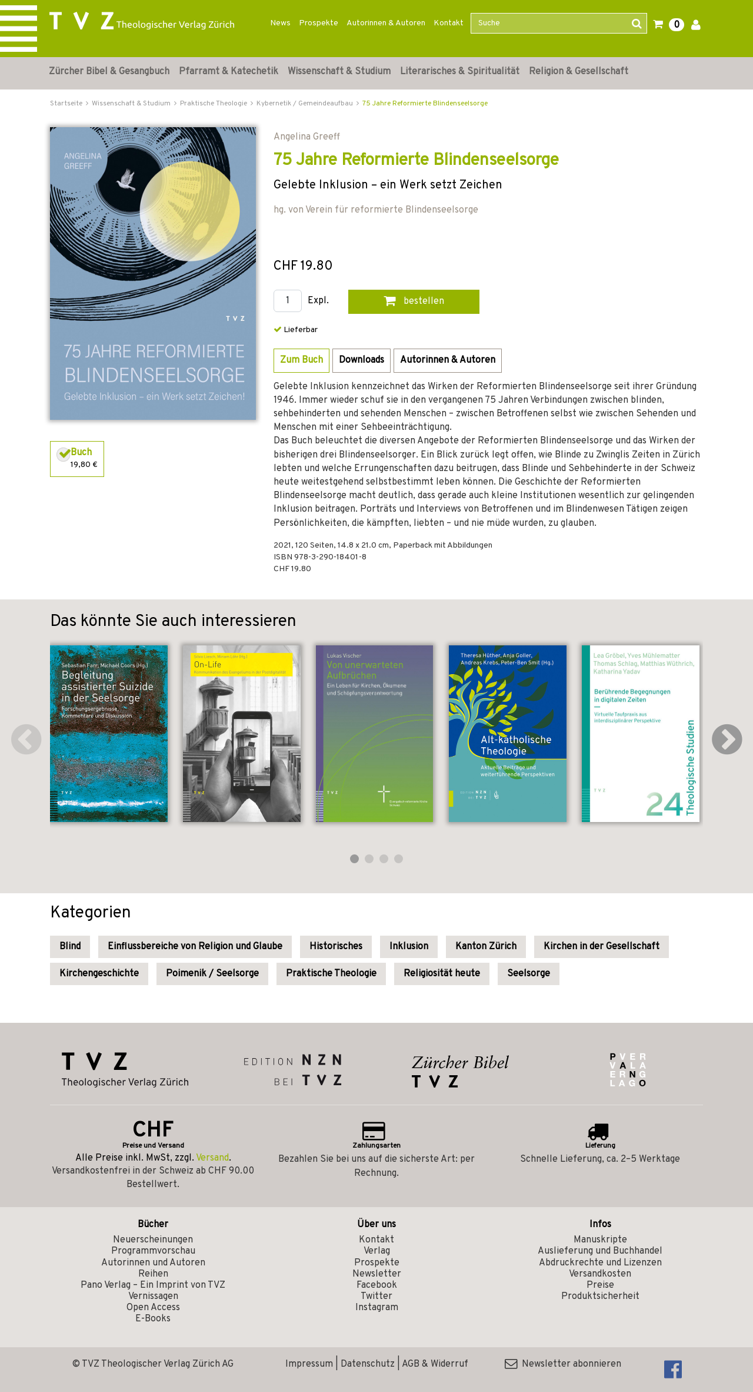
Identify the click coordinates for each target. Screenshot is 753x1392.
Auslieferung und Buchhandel (600, 1251)
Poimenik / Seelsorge (212, 974)
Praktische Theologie (331, 974)
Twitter (376, 1296)
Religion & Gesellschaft (578, 72)
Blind (70, 947)
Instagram (376, 1308)
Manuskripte (600, 1240)
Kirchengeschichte (99, 974)
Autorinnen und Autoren (153, 1263)
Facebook (376, 1285)
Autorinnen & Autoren (385, 23)
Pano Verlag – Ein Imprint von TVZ (153, 1285)
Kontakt (449, 23)
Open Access (153, 1308)
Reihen (153, 1274)
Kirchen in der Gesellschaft (601, 947)
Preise (600, 1285)
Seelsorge (528, 974)
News (280, 23)
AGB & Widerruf (435, 1364)
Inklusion (408, 947)
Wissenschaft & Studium (339, 72)
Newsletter (376, 1274)
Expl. (318, 301)
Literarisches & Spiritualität (459, 72)
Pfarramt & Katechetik (228, 72)
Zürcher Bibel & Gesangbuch (109, 72)
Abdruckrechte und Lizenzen (600, 1263)
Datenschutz (368, 1364)
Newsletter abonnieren (563, 1364)
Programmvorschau (153, 1251)
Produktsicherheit (600, 1296)
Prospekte (318, 23)
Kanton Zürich (486, 947)
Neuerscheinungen (153, 1240)
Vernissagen (153, 1296)
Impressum (309, 1364)
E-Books (153, 1319)
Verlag (377, 1251)
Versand (212, 1158)
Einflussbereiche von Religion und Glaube (195, 947)
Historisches (335, 947)
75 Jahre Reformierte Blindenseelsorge (425, 103)
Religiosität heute (442, 974)
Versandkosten (600, 1274)
